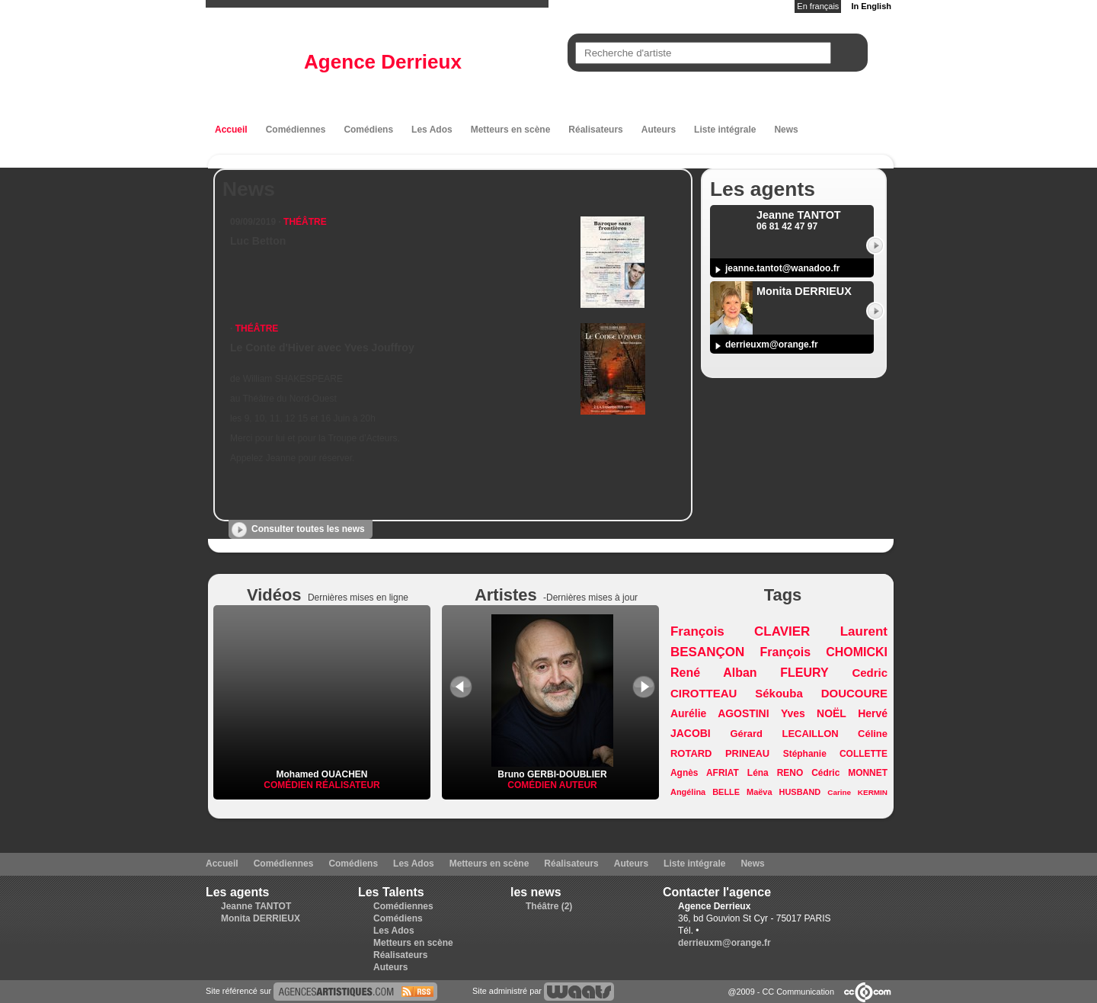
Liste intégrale (725, 129)
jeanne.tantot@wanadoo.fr (782, 268)
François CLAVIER (740, 631)
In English (871, 6)
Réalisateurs (595, 129)
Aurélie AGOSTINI (719, 713)
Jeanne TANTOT (256, 906)
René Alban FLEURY (749, 672)
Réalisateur (347, 785)
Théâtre (305, 221)
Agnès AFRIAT (704, 772)
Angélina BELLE (705, 791)
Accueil (231, 129)
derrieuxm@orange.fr (771, 344)
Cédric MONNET (849, 772)
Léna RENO (775, 772)
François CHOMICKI (824, 652)
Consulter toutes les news (308, 529)
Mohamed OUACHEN (321, 774)
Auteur (578, 785)
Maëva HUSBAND (783, 791)
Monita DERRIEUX (260, 918)
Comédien (289, 785)
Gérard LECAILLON (785, 733)
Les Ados (432, 129)
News (786, 129)
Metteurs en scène (511, 129)
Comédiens (368, 129)
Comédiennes (296, 129)
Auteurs (658, 129)
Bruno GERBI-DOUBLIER (552, 769)
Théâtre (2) (549, 906)
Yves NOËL (813, 713)
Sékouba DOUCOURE (821, 693)
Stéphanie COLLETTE (835, 753)
